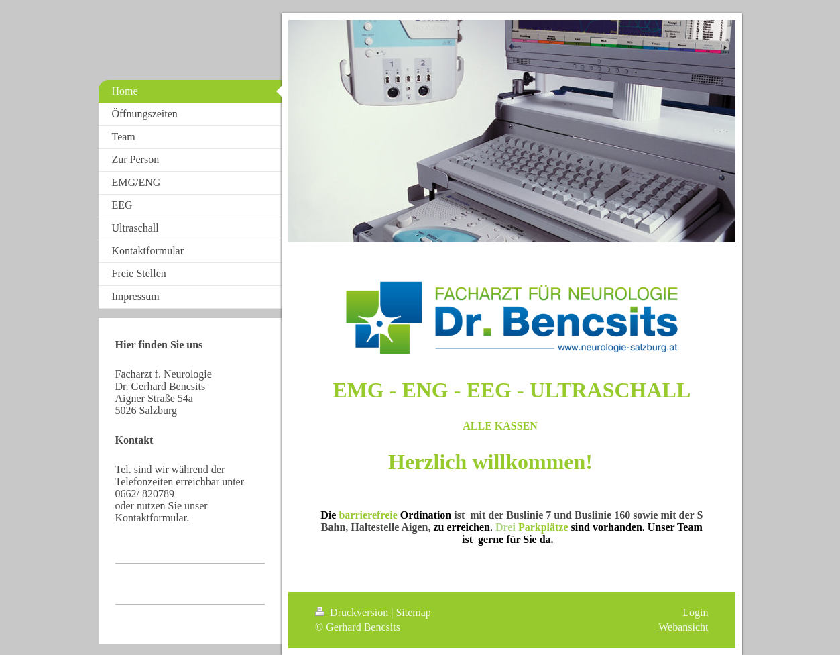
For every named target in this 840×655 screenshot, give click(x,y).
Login (695, 612)
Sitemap (413, 612)
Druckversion (353, 612)
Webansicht (683, 627)
